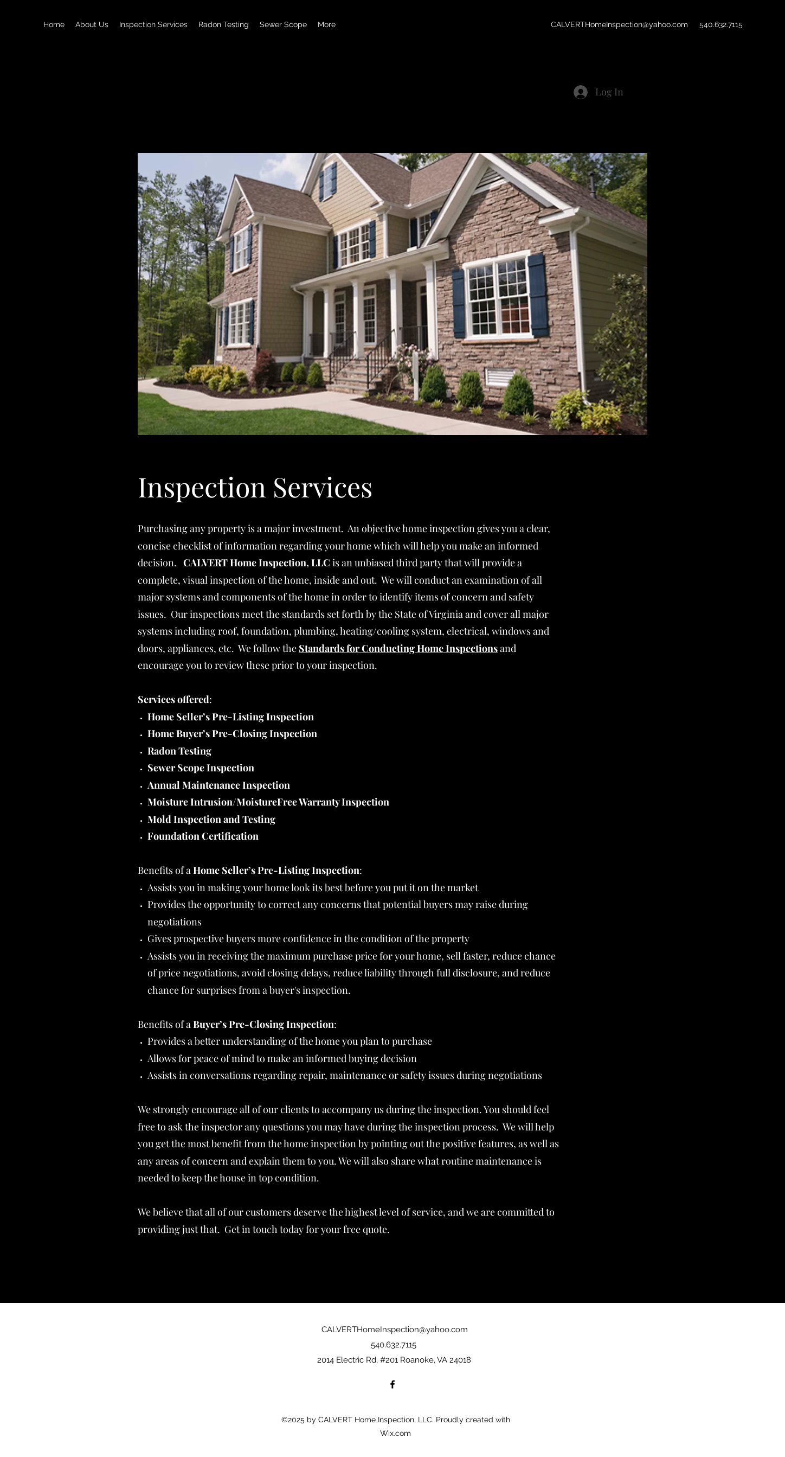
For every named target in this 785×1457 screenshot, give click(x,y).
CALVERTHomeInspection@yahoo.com (619, 24)
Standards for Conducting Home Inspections (398, 648)
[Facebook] (392, 1384)
